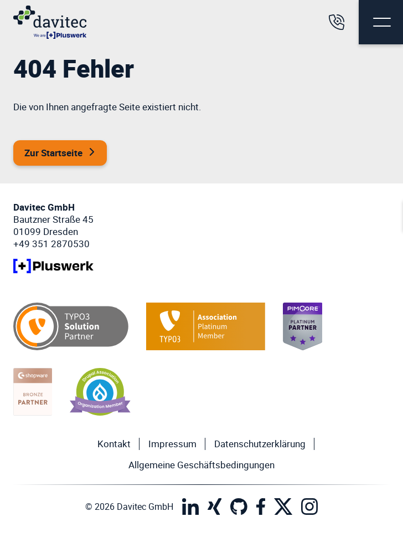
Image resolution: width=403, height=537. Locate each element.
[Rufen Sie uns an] (336, 22)
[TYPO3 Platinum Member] (205, 326)
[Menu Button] (381, 22)
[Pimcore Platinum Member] (303, 326)
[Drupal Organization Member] (100, 392)
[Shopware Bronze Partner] (32, 392)
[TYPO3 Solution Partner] (70, 326)
